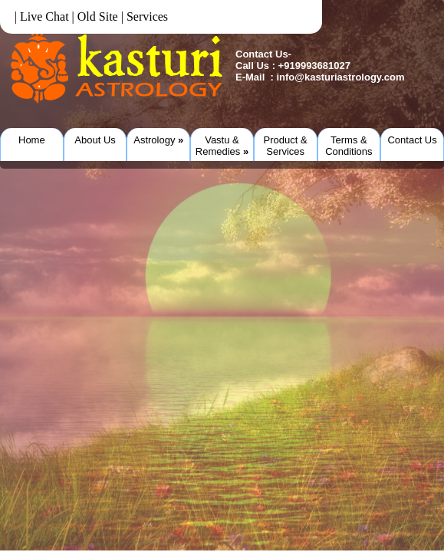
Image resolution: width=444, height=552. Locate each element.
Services (147, 16)
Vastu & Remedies (222, 145)
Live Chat (44, 16)
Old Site (97, 16)
